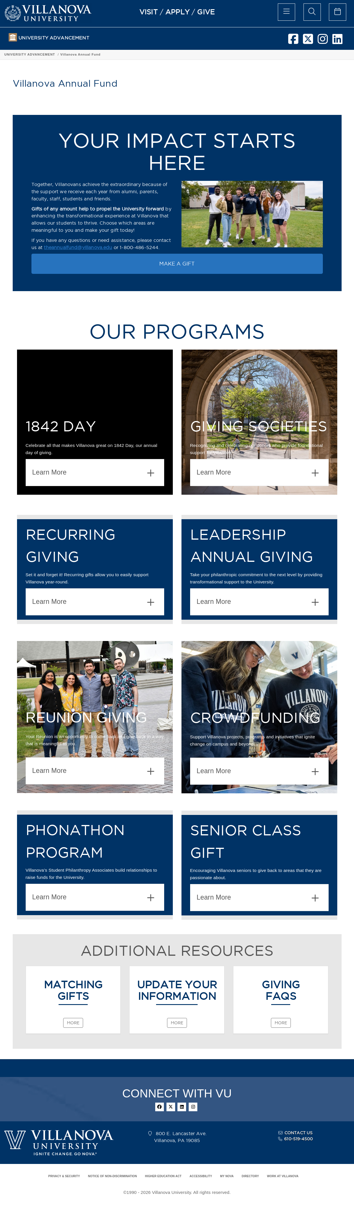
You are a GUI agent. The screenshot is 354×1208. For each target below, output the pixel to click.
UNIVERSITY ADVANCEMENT (53, 37)
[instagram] (323, 41)
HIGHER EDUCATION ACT (163, 1176)
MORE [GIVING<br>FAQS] (281, 1023)
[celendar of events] (337, 12)
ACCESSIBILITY (201, 1176)
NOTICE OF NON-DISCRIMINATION (112, 1176)
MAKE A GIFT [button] (177, 263)
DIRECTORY (250, 1176)
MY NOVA (227, 1176)
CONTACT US (298, 1133)
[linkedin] (337, 41)
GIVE (206, 12)
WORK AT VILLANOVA (283, 1176)
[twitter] (308, 41)
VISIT (148, 12)
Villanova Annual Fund (80, 54)
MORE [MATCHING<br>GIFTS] (73, 1023)
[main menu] (286, 12)
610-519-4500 (298, 1139)
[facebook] (293, 41)
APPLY (177, 12)
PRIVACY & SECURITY (64, 1176)
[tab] (95, 472)
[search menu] (312, 12)
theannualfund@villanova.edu (78, 247)
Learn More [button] (93, 473)
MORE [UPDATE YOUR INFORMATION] (177, 1023)
